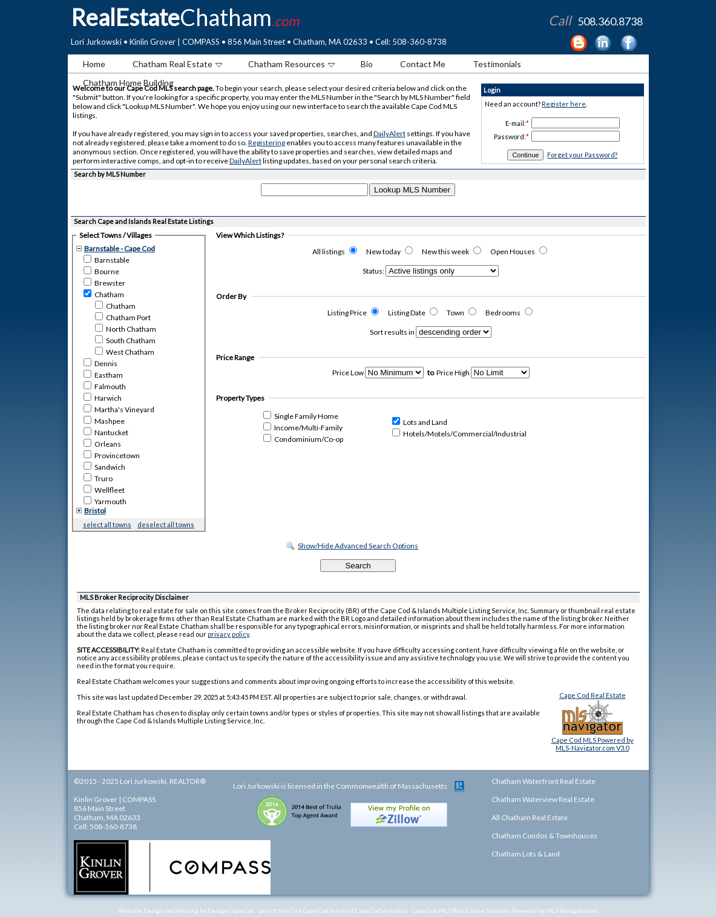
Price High (453, 372)
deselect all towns (165, 524)
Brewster (104, 283)
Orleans (102, 444)
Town (461, 312)
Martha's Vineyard (119, 409)
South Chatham (125, 340)
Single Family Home (300, 416)
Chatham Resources (291, 64)
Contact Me (422, 64)
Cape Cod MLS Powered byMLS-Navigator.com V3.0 (592, 744)
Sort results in (392, 332)
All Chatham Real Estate (529, 817)
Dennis (100, 363)
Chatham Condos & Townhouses (544, 835)
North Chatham (125, 329)
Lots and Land (419, 422)
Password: (510, 136)
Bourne (101, 271)
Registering (266, 142)
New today (389, 251)
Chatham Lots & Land (525, 853)
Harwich (103, 398)
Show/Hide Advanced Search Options (358, 545)
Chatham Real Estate (177, 64)
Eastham (103, 375)
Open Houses (518, 251)
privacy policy (228, 634)
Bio (367, 64)
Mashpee (104, 421)
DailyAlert (389, 133)
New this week (451, 251)
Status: (373, 270)
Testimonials (497, 64)
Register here (564, 104)
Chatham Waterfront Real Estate (543, 781)
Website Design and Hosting (158, 910)
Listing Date (413, 312)
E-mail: (515, 123)
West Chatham (124, 352)
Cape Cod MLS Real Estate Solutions (461, 910)
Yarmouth (105, 501)
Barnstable (107, 260)
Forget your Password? (582, 155)
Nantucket (106, 432)
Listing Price (353, 312)
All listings (334, 251)
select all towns (107, 524)
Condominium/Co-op (303, 439)
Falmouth (105, 386)
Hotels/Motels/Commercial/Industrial (459, 433)
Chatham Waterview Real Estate (542, 799)
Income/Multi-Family (303, 427)
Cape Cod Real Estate (592, 695)
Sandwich (104, 467)
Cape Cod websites (381, 910)
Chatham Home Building (128, 82)
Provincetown (112, 455)
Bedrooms (509, 312)
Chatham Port (123, 317)
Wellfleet (104, 490)
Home (94, 64)
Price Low (348, 372)
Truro (98, 478)
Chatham (104, 294)
